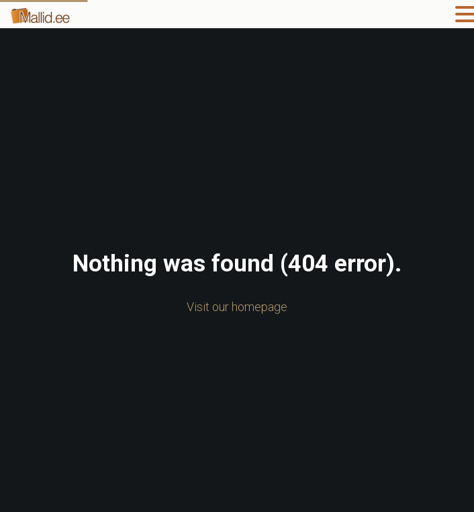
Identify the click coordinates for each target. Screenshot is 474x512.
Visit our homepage (237, 307)
